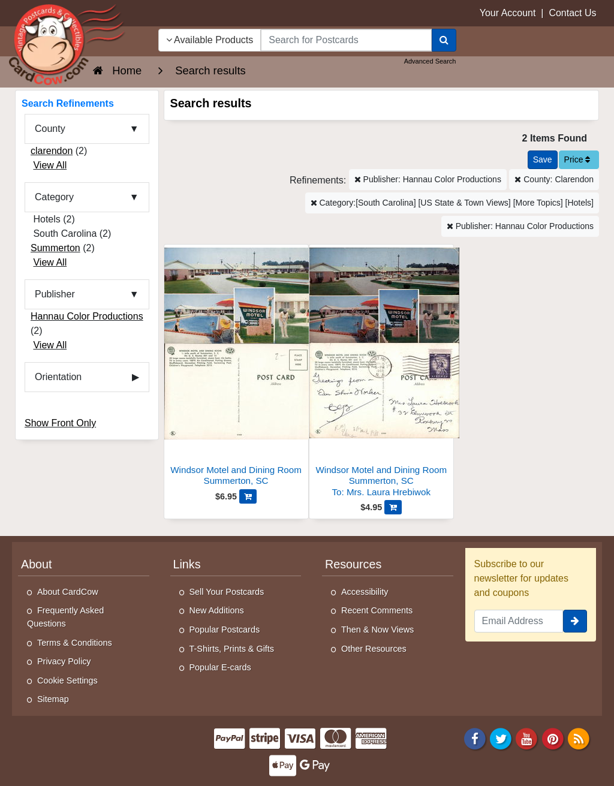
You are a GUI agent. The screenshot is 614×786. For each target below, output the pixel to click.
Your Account (508, 13)
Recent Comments (377, 610)
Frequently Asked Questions (65, 617)
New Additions (216, 610)
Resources (353, 564)
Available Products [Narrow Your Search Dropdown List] (210, 40)
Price (577, 159)
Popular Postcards (224, 629)
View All (50, 165)
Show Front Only (60, 423)
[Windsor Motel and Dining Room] (236, 368)
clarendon (52, 151)
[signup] (575, 621)
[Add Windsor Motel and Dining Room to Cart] (248, 496)
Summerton (55, 248)
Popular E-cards (220, 667)
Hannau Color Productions (87, 316)
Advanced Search (430, 61)
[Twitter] (500, 738)
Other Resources (374, 649)
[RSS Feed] (578, 738)
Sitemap (53, 699)
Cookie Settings (67, 680)
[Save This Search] (543, 159)
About (36, 564)
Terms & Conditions (74, 643)
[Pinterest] (552, 738)
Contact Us (572, 13)
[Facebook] (474, 738)
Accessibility (364, 592)
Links (187, 564)
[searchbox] (346, 40)
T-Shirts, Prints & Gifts (232, 649)
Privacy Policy (64, 661)
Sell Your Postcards (226, 592)
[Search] (444, 40)
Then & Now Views (377, 629)
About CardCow (67, 592)
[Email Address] (519, 621)
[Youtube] (527, 738)
